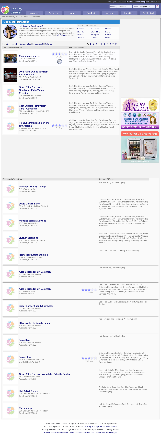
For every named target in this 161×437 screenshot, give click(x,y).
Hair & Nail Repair (28, 391)
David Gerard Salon (29, 203)
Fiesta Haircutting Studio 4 (33, 254)
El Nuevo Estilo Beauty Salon (34, 322)
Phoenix (108, 29)
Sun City (108, 35)
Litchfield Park (96, 32)
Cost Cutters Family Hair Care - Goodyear (32, 107)
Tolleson (80, 35)
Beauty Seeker (8, 16)
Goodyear (24, 16)
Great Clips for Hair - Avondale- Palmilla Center (44, 374)
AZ (17, 16)
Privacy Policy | (91, 426)
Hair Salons (35, 16)
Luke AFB (80, 38)
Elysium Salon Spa (28, 237)
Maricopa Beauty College (32, 186)
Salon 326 (24, 339)
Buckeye (94, 38)
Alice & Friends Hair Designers (35, 271)
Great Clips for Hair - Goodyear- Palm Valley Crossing (31, 90)
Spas (114, 1)
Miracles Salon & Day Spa (32, 220)
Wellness (122, 1)
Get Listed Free (152, 1)
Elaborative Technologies (106, 432)
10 (116, 44)
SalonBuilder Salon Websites (56, 432)
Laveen (107, 38)
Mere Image (25, 408)
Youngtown (95, 35)
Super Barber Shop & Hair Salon (36, 305)
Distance (48, 44)
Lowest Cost (37, 44)
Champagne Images (29, 56)
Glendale (80, 32)
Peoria (107, 32)
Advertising (140, 1)
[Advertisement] (140, 57)
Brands (130, 1)
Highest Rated (25, 44)
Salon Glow (25, 357)
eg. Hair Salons (120, 6)
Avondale (80, 29)
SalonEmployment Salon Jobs (82, 432)
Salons (108, 1)
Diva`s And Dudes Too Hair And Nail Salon (33, 73)
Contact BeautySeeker (107, 426)
